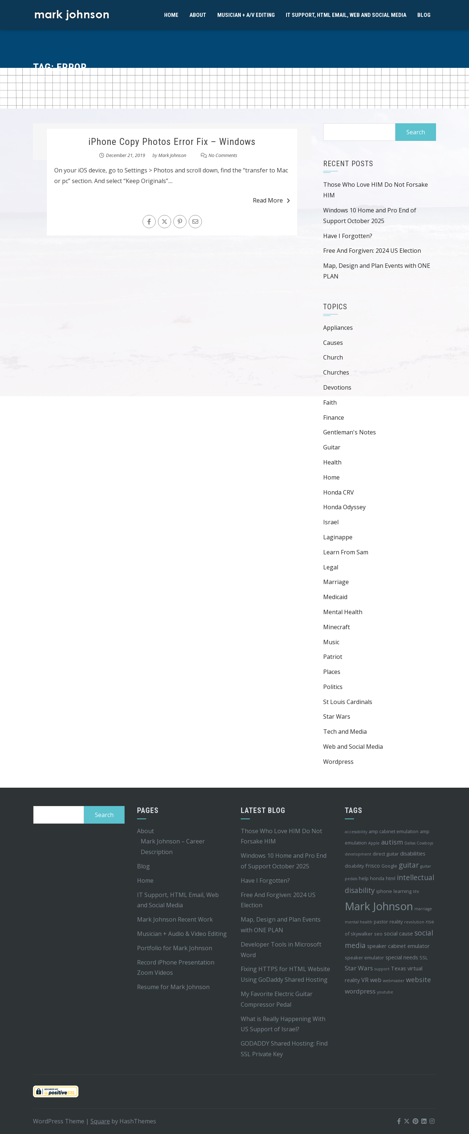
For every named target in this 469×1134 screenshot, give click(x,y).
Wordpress (338, 762)
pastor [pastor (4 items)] (381, 921)
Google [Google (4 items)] (389, 866)
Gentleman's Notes (349, 432)
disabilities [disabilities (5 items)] (412, 853)
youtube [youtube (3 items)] (385, 992)
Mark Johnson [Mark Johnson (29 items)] (379, 906)
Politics (333, 687)
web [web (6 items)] (375, 980)
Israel (331, 522)
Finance (333, 417)
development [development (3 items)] (358, 854)
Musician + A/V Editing (246, 15)
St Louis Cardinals (347, 702)
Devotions (337, 387)
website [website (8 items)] (418, 979)
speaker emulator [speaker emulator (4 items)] (364, 957)
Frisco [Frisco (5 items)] (372, 865)
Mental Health (342, 612)
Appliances (338, 328)
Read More (271, 200)
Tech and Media (345, 732)
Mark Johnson (172, 155)
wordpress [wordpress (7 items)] (360, 991)
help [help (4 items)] (364, 878)
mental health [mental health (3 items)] (358, 922)
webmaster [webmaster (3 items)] (394, 980)
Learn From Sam (345, 552)
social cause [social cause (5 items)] (398, 933)
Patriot (332, 657)
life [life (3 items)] (416, 891)
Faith (330, 402)
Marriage (336, 582)
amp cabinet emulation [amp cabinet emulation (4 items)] (393, 831)
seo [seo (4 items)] (378, 933)
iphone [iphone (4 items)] (384, 891)
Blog (424, 15)
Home (171, 15)
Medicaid (335, 597)
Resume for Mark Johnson (173, 987)
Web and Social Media (353, 747)
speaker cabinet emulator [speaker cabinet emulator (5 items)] (398, 945)
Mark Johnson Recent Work (175, 919)
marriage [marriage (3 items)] (423, 908)
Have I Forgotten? (347, 236)
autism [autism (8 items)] (392, 842)
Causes (333, 343)
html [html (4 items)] (390, 878)
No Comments (222, 155)
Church (333, 357)
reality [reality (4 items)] (396, 921)
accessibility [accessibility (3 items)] (356, 831)
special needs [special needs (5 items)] (401, 957)
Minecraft (336, 627)
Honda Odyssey (344, 507)
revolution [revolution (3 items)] (414, 922)
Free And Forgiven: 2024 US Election (372, 251)
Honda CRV (338, 492)
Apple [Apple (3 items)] (374, 843)
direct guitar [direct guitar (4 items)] (386, 853)
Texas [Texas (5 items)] (398, 968)
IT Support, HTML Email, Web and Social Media (346, 15)
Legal (330, 567)
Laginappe (337, 537)
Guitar (331, 447)
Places (331, 672)
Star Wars (336, 716)
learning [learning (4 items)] (402, 891)
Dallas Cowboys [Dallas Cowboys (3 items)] (419, 843)
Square (100, 1121)
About (197, 15)
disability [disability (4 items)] (354, 866)
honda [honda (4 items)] (377, 878)
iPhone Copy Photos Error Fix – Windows (172, 141)
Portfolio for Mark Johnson (174, 948)
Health (332, 462)
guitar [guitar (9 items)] (409, 865)
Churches (336, 372)
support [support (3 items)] (381, 968)
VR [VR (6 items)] (365, 980)
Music (331, 642)
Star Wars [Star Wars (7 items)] (359, 968)
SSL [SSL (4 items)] (424, 957)
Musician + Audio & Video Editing (182, 934)
